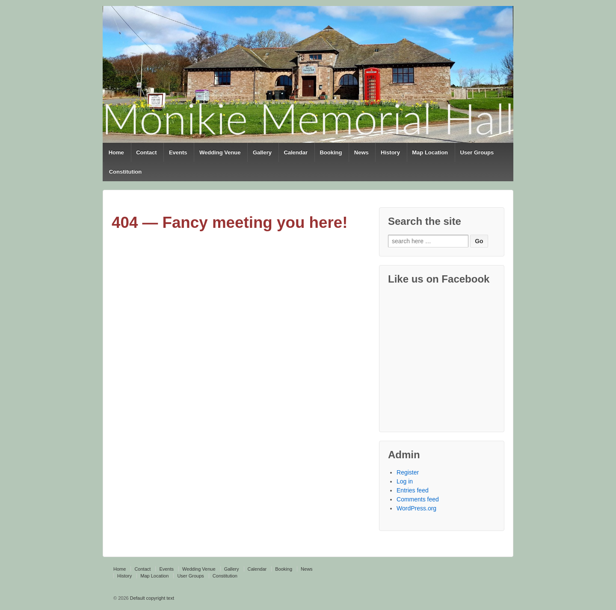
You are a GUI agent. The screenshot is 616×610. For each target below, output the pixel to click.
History (390, 152)
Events (178, 152)
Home (116, 152)
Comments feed (418, 499)
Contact (146, 152)
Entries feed (413, 490)
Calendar (296, 152)
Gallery (262, 152)
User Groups (477, 152)
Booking (331, 152)
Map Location (430, 152)
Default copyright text (151, 598)
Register (408, 472)
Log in (405, 481)
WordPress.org (416, 508)
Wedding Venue (220, 152)
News (361, 152)
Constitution (125, 171)
